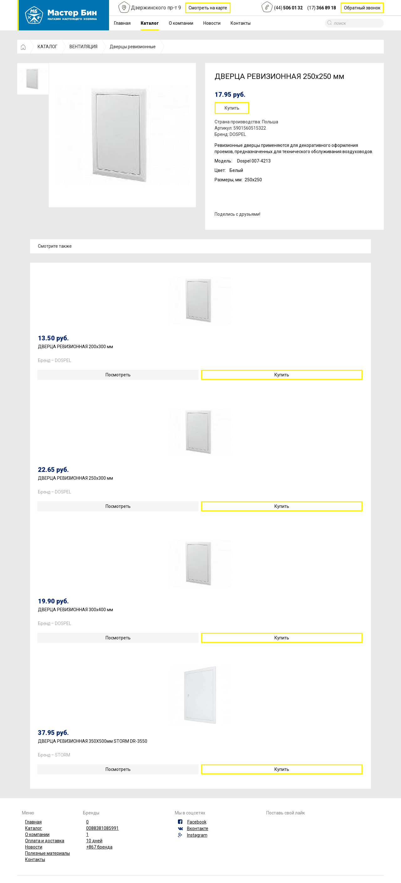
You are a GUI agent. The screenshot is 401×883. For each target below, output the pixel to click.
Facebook (196, 821)
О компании (181, 23)
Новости (212, 23)
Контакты (241, 23)
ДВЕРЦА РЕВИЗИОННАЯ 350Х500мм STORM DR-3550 (92, 741)
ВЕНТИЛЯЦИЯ (83, 46)
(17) (321, 8)
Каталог (150, 23)
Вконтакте (197, 828)
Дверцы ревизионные (133, 46)
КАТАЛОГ (47, 46)
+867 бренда (99, 846)
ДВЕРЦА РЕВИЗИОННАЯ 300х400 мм (75, 609)
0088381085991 (102, 828)
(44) (288, 8)
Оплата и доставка (44, 840)
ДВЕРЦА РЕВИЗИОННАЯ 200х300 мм (75, 346)
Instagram (197, 835)
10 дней (94, 840)
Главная (122, 23)
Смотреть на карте (208, 7)
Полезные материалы (47, 853)
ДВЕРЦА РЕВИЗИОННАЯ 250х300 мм (75, 478)
